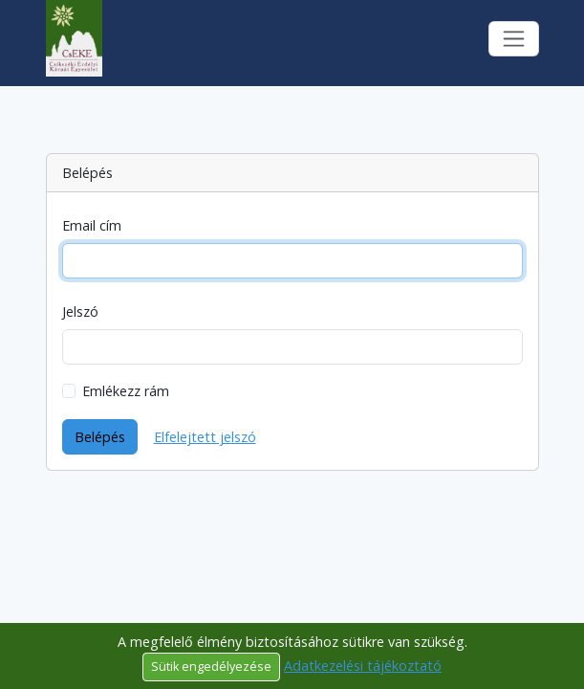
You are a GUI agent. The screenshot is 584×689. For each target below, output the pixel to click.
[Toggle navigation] (513, 38)
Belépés (100, 437)
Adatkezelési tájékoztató (363, 665)
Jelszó (80, 311)
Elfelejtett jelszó (205, 437)
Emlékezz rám (125, 391)
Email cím (91, 225)
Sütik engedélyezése (211, 666)
